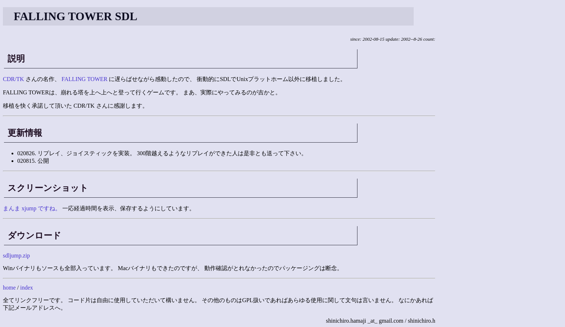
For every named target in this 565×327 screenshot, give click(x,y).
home (9, 288)
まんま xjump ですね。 (32, 208)
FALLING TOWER (85, 79)
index (26, 288)
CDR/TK (13, 79)
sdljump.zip (16, 255)
